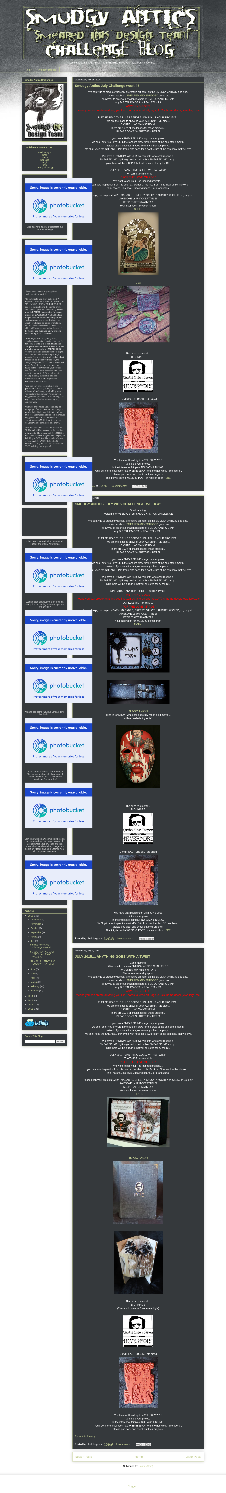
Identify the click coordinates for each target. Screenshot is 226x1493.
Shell (44, 155)
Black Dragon (44, 152)
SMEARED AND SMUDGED (142, 95)
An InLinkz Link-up (85, 1436)
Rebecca (44, 160)
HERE (167, 477)
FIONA (138, 624)
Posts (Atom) (146, 1466)
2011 (31, 1009)
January (35, 990)
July (33, 941)
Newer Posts (83, 1456)
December (36, 919)
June (33, 969)
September (36, 932)
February (35, 986)
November (36, 924)
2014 (31, 996)
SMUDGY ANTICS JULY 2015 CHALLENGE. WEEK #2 (118, 504)
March (34, 982)
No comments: (118, 486)
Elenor (45, 157)
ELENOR (138, 1094)
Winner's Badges (47, 70)
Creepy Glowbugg (45, 167)
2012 (31, 1004)
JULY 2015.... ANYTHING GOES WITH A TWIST (112, 956)
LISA (138, 282)
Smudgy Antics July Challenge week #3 (107, 86)
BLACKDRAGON (138, 711)
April (33, 978)
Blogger (132, 1486)
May (33, 973)
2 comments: (123, 1444)
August (34, 936)
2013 (31, 1000)
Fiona (44, 165)
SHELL (138, 209)
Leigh (44, 162)
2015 (31, 916)
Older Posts (193, 1456)
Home (29, 70)
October (35, 928)
